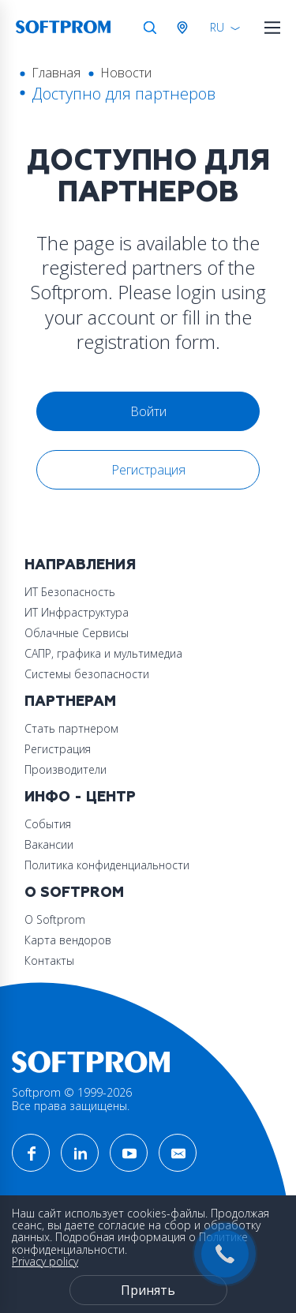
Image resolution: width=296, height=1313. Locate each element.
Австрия (185, 27)
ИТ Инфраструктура (76, 612)
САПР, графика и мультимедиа (103, 653)
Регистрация (148, 469)
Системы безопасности (86, 673)
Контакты (49, 960)
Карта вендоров (67, 939)
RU (217, 27)
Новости (126, 72)
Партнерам (70, 701)
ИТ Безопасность (69, 591)
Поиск (150, 27)
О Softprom (74, 892)
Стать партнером (71, 728)
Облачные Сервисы (76, 632)
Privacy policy (45, 1261)
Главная (56, 72)
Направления (80, 565)
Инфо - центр (80, 797)
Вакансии (48, 844)
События (47, 823)
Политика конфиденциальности (106, 864)
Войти (148, 411)
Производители (65, 769)
